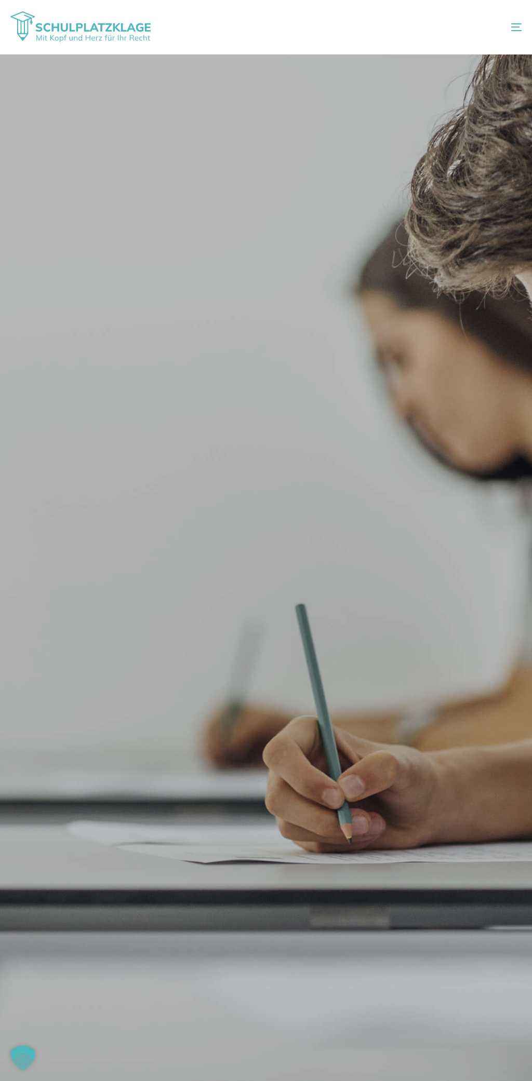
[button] (23, 1058)
